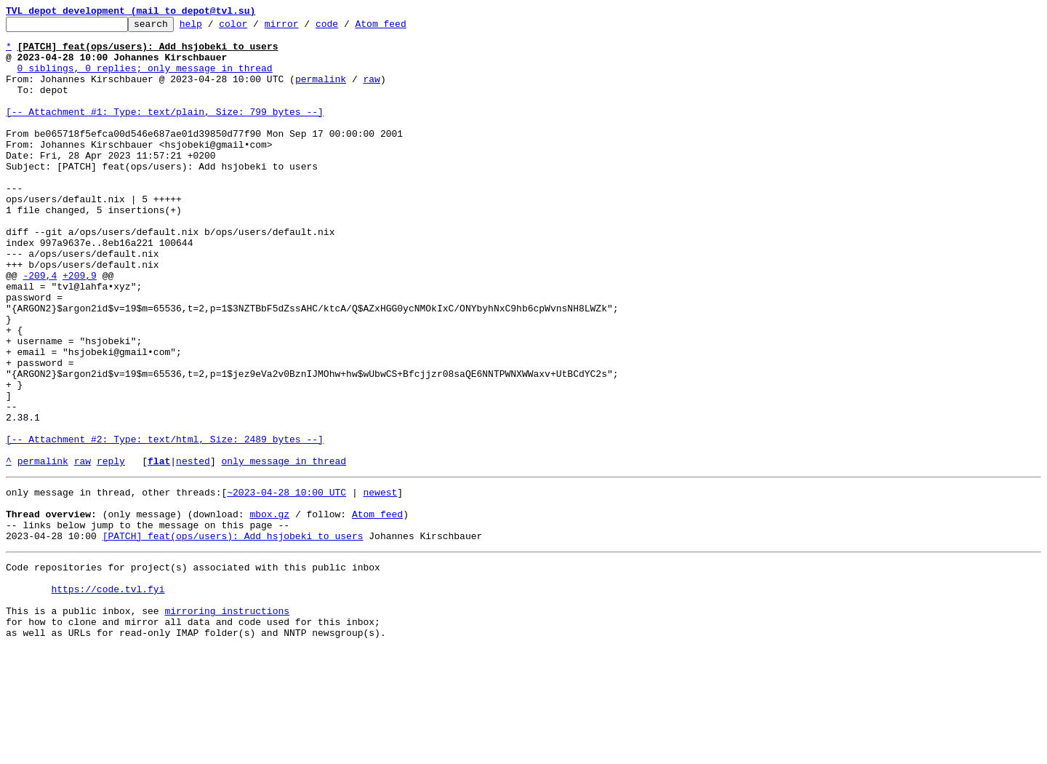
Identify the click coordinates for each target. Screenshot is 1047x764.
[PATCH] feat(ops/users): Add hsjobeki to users (233, 635)
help (213, 27)
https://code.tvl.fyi (107, 695)
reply (111, 550)
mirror (304, 27)
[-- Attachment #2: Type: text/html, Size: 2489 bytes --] (165, 523)
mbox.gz (269, 609)
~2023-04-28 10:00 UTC (286, 583)
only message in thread (283, 550)
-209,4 (40, 327)
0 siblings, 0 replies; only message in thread (145, 78)
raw (371, 91)
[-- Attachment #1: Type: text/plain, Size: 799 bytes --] (165, 131)
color (255, 27)
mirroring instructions (226, 721)
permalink (320, 91)
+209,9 (80, 327)
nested (193, 550)
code (349, 27)
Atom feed (402, 27)
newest (380, 583)
